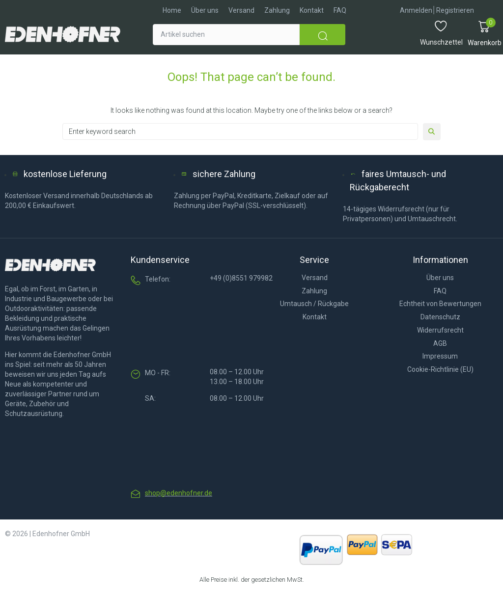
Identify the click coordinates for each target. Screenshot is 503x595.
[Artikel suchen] (226, 34)
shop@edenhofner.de (178, 493)
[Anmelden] (416, 10)
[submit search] (322, 34)
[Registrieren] (455, 10)
